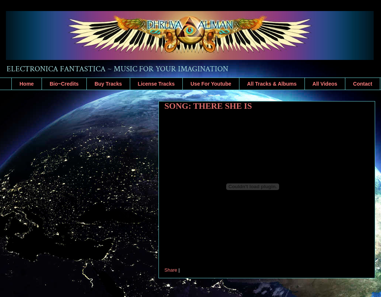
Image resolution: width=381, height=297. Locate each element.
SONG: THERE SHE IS (208, 106)
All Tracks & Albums (272, 84)
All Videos (325, 84)
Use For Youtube (210, 84)
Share (170, 270)
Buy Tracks (108, 84)
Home (26, 84)
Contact (362, 84)
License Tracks (156, 84)
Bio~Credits (64, 84)
